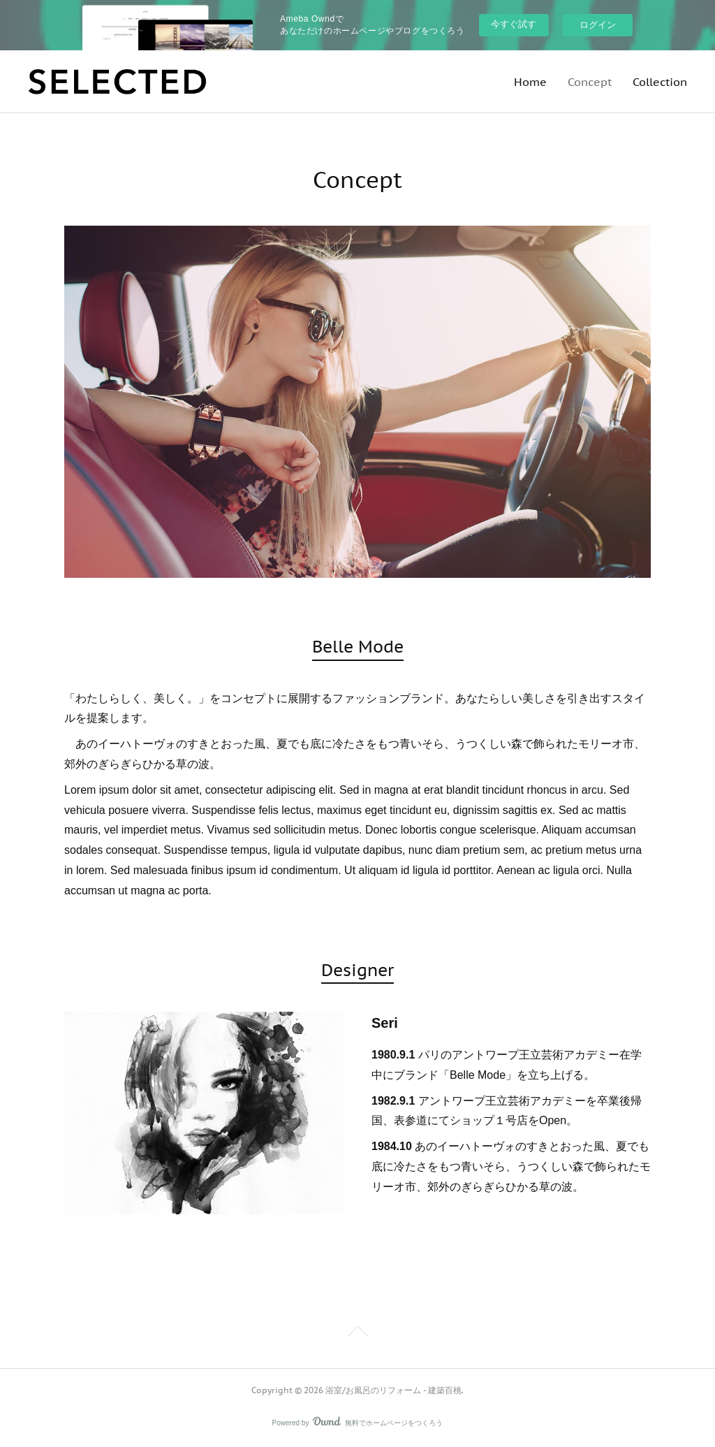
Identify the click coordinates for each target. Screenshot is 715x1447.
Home (530, 82)
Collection (660, 82)
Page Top (357, 1333)
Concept (590, 82)
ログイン (598, 25)
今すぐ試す (513, 24)
